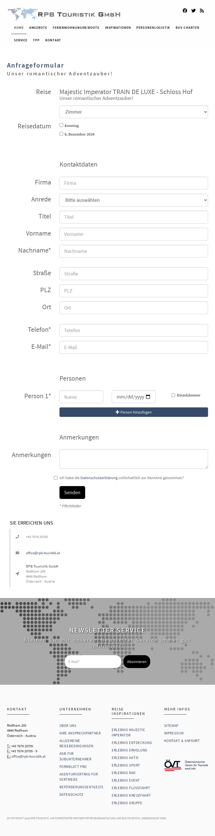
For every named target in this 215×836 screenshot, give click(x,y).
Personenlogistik (153, 26)
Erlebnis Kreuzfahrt (131, 794)
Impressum (174, 731)
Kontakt (53, 39)
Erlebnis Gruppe (127, 801)
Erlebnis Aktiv (125, 756)
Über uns (68, 724)
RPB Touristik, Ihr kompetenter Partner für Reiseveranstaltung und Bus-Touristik (85, 817)
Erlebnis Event (126, 779)
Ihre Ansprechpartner (80, 731)
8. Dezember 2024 (79, 132)
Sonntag (71, 124)
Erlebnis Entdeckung (132, 741)
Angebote (38, 26)
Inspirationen (118, 26)
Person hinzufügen (134, 410)
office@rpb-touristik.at (43, 551)
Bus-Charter (187, 26)
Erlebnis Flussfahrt (131, 786)
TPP (36, 39)
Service (20, 39)
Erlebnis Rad (124, 771)
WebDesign (149, 817)
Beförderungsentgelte (81, 785)
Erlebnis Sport (126, 763)
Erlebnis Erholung (129, 748)
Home (19, 26)
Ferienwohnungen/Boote (76, 26)
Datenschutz (71, 793)
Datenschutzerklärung (99, 476)
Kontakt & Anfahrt (182, 739)
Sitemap (171, 724)
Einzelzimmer (186, 393)
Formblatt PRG (73, 765)
